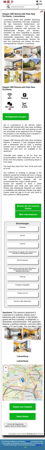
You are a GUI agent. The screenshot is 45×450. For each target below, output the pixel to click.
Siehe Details (23, 416)
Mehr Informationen (28, 214)
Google (28, 441)
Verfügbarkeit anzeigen (15, 117)
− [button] (6, 371)
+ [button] (6, 368)
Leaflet (28, 399)
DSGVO (38, 445)
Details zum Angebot (22, 407)
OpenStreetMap (37, 399)
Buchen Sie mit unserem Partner (28, 207)
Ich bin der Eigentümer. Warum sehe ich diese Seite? (15, 425)
